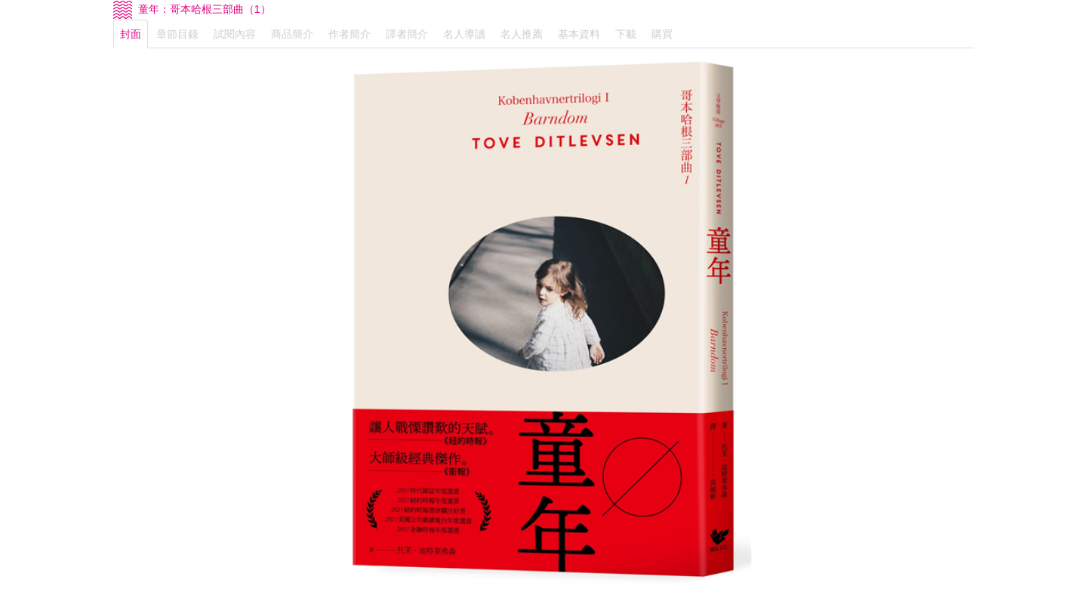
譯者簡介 (407, 34)
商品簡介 (292, 34)
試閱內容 (235, 34)
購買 (662, 34)
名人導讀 (464, 34)
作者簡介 (349, 34)
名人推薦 (521, 34)
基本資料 (579, 34)
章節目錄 (177, 34)
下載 (625, 34)
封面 (130, 34)
